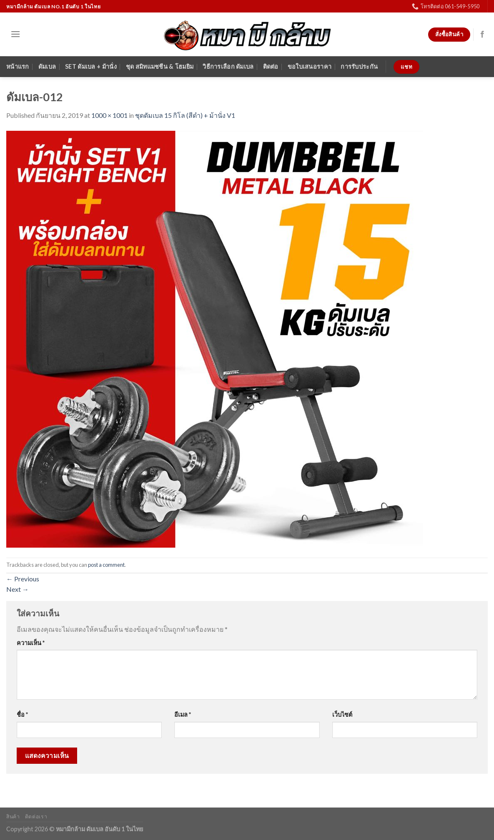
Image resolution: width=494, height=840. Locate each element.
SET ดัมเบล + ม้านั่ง (91, 66)
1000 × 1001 (109, 115)
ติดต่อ (270, 66)
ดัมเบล (47, 66)
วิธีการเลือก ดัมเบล (228, 66)
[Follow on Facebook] (482, 34)
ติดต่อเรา (36, 816)
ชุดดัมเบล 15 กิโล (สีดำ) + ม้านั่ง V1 (185, 115)
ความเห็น (31, 642)
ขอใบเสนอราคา (309, 66)
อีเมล (182, 714)
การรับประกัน (359, 66)
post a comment (106, 564)
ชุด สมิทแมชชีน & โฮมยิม (159, 66)
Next (17, 589)
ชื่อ (22, 714)
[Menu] (15, 34)
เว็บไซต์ (342, 714)
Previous (22, 579)
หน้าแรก (17, 66)
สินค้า (13, 816)
